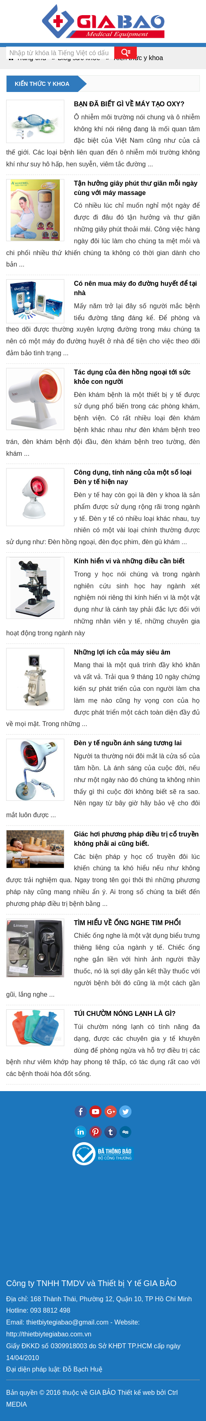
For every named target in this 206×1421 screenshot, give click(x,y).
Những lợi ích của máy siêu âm (122, 652)
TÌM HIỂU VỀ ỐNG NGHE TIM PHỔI (127, 922)
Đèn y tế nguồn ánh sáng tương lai (128, 743)
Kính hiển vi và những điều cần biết (129, 561)
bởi (160, 1392)
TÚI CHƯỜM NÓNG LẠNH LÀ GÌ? (125, 1013)
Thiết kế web (136, 1392)
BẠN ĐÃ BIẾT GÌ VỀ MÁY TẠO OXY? (129, 104)
